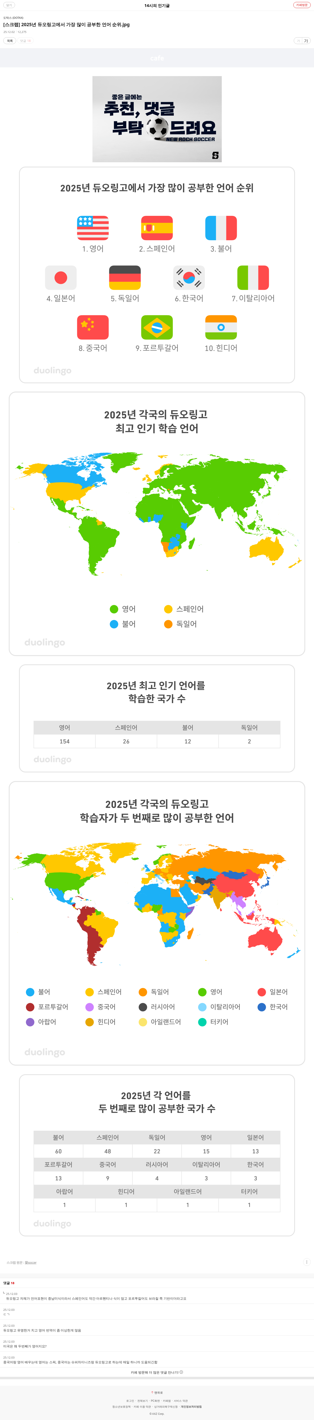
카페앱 (167, 1400)
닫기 (9, 5)
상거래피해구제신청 (166, 1406)
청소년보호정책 (121, 1406)
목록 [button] (10, 41)
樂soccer (30, 1262)
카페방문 (302, 5)
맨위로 (157, 1392)
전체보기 (142, 1400)
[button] (307, 1262)
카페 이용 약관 (142, 1406)
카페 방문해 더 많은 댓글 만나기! (157, 1372)
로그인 (130, 1400)
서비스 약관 (181, 1400)
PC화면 (155, 1400)
